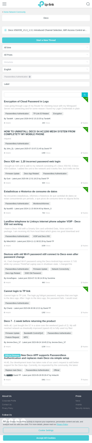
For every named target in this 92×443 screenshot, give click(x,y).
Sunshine (51, 278)
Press (78, 396)
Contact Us (6, 404)
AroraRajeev (12, 278)
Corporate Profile (9, 401)
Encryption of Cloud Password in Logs (26, 101)
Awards (79, 404)
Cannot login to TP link (17, 291)
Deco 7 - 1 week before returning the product (30, 321)
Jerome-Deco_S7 (14, 342)
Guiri (8, 179)
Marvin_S (48, 209)
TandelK (10, 119)
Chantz (9, 308)
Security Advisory (83, 408)
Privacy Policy (7, 408)
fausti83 (10, 209)
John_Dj (10, 149)
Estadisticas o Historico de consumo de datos (30, 191)
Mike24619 (11, 241)
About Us (6, 396)
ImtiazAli (55, 375)
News (78, 401)
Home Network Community (14, 12)
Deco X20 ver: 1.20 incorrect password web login (32, 161)
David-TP (48, 149)
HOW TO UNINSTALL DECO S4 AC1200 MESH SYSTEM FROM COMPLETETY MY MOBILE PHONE (39, 133)
